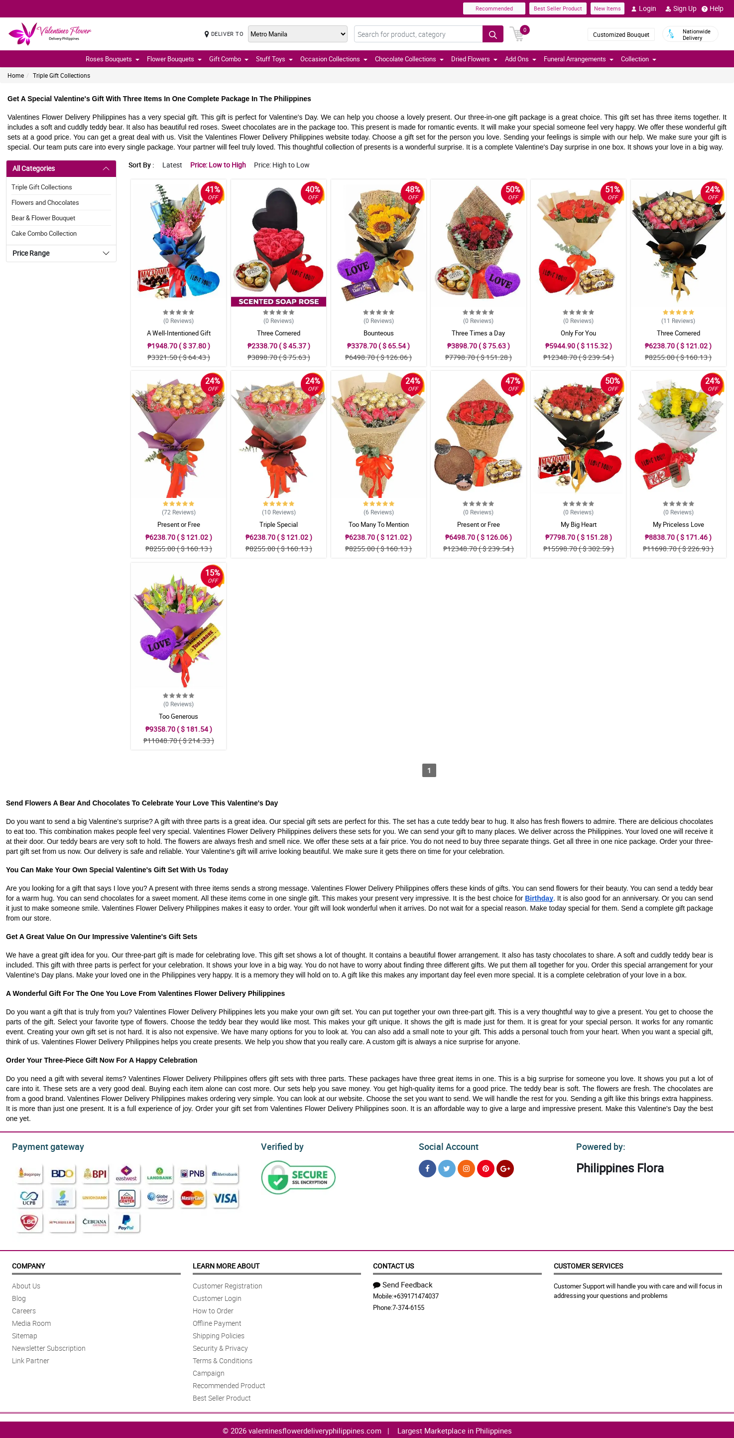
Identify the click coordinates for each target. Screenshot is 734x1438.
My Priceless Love (678, 524)
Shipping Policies (219, 1334)
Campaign (209, 1371)
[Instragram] (466, 1167)
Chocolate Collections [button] (409, 58)
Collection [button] (638, 58)
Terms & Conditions (222, 1359)
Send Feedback (403, 1283)
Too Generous (178, 716)
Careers (24, 1309)
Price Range (30, 253)
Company (28, 1264)
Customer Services (588, 1264)
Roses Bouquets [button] (112, 58)
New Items (607, 8)
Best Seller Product (558, 8)
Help (713, 8)
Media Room (31, 1321)
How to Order (213, 1309)
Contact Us (393, 1264)
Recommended (494, 8)
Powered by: (598, 1145)
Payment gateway (43, 1145)
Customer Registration (227, 1284)
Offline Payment (217, 1321)
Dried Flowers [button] (474, 58)
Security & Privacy (220, 1346)
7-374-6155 (408, 1305)
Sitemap (24, 1334)
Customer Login (217, 1296)
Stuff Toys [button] (274, 58)
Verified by (281, 1145)
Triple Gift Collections (61, 75)
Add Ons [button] (520, 58)
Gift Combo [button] (228, 58)
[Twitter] (447, 1167)
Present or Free (178, 524)
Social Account (446, 1145)
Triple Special (278, 524)
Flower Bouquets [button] (174, 58)
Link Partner (30, 1359)
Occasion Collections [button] (333, 58)
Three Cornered (278, 332)
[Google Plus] (505, 1167)
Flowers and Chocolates (45, 202)
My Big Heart (579, 524)
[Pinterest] (485, 1167)
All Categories (33, 168)
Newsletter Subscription (49, 1346)
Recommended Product (229, 1384)
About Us (26, 1284)
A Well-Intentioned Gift (179, 332)
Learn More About (226, 1264)
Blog (19, 1296)
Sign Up (681, 8)
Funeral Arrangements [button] (578, 58)
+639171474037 (416, 1294)
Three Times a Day (478, 332)
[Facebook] (427, 1167)
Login (643, 8)
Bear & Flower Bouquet (43, 217)
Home (15, 75)
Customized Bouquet (621, 34)
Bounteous (379, 332)
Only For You (578, 332)
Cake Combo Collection (44, 233)
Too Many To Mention (379, 524)
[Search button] (493, 33)
